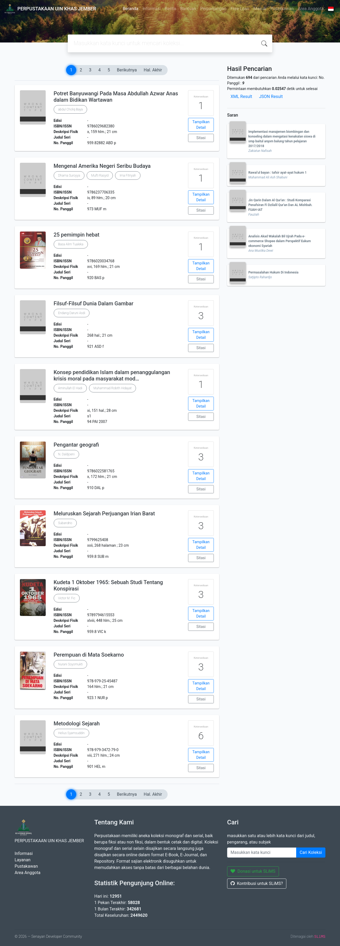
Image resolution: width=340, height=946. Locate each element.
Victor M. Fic (66, 598)
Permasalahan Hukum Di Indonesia (273, 272)
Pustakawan (282, 8)
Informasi (152, 8)
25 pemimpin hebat (77, 235)
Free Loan (240, 8)
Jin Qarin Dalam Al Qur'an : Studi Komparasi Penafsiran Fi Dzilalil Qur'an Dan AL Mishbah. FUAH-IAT (280, 205)
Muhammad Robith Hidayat (113, 388)
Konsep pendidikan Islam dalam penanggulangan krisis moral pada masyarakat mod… (112, 375)
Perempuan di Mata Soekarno (89, 655)
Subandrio (65, 523)
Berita (170, 8)
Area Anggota (311, 8)
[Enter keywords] (261, 852)
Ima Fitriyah (128, 175)
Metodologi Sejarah (77, 723)
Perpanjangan (213, 8)
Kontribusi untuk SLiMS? (257, 883)
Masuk (259, 8)
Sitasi (201, 138)
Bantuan (188, 8)
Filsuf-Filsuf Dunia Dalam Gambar (93, 303)
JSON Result (271, 96)
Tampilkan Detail (201, 125)
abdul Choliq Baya (70, 109)
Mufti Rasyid (99, 175)
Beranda (130, 8)
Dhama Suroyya (69, 175)
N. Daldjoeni (66, 454)
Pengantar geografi (76, 445)
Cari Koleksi (311, 852)
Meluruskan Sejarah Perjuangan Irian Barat (104, 513)
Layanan (23, 859)
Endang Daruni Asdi (71, 313)
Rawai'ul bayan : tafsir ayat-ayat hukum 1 (277, 172)
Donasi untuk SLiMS (253, 871)
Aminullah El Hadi (70, 388)
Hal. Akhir (153, 69)
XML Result (241, 96)
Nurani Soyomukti (70, 664)
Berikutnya (127, 69)
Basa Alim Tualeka (70, 244)
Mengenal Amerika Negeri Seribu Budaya (102, 166)
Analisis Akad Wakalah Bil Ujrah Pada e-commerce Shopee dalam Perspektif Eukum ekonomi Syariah (279, 241)
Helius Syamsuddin (71, 733)
